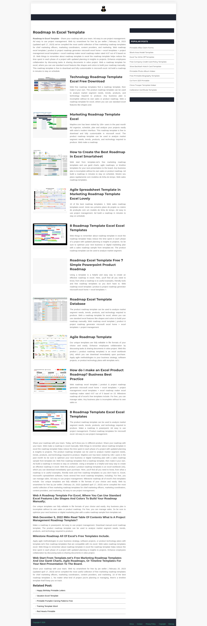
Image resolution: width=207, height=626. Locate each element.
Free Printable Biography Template (145, 76)
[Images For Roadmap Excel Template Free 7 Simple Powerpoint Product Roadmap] (50, 271)
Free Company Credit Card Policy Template (148, 62)
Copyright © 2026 (39, 622)
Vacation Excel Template (47, 596)
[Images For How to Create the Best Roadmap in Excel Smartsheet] (50, 163)
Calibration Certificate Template (143, 90)
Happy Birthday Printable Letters (51, 590)
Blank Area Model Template (141, 52)
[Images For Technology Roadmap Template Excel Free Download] (50, 87)
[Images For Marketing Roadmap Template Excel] (50, 125)
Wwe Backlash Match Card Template (145, 66)
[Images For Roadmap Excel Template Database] (50, 310)
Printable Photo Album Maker (142, 71)
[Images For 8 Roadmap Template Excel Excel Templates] (50, 236)
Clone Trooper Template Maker (143, 85)
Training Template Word (47, 606)
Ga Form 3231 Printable (139, 80)
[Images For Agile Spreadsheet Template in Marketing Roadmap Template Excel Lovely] (50, 200)
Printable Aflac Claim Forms (142, 48)
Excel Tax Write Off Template (142, 57)
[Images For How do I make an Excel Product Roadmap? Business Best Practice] (50, 381)
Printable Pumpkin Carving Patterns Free (55, 601)
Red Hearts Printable (46, 611)
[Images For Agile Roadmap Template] (50, 348)
